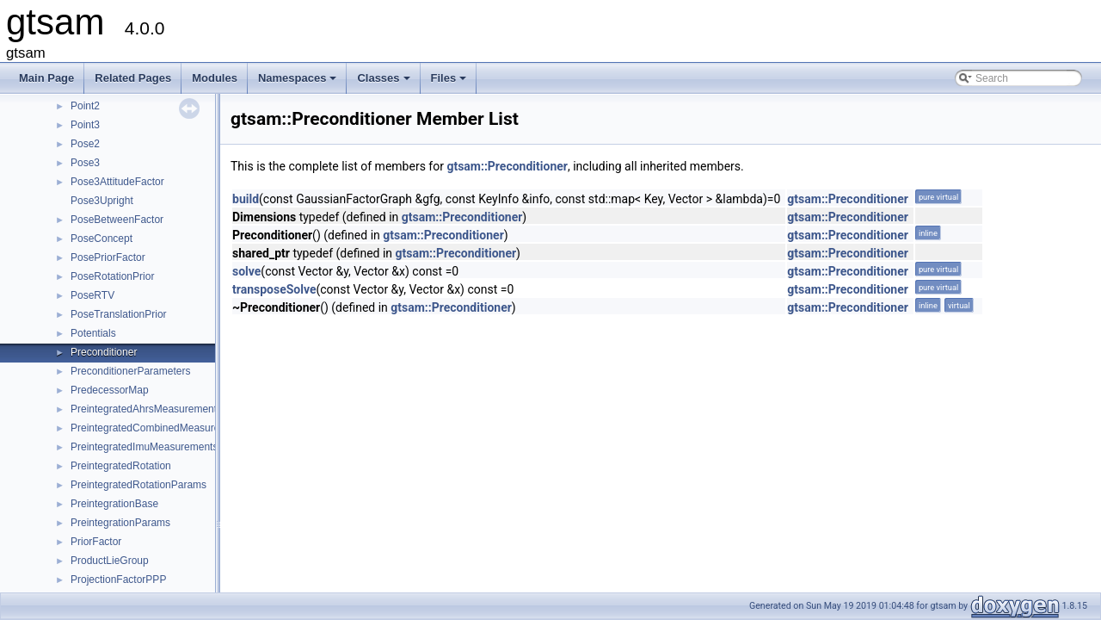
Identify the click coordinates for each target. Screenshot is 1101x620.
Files (450, 82)
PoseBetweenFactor (117, 220)
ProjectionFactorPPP (118, 580)
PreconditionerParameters (130, 371)
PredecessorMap (110, 390)
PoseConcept (101, 238)
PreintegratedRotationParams (138, 485)
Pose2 (85, 144)
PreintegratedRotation (121, 466)
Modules (214, 77)
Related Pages (133, 77)
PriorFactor (96, 542)
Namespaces (299, 82)
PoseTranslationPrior (119, 314)
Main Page (46, 77)
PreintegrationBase (114, 504)
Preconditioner (104, 352)
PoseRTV (92, 295)
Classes (384, 82)
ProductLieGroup (110, 561)
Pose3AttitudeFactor (117, 182)
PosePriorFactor (108, 257)
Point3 (85, 125)
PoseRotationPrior (112, 276)
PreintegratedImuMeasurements (144, 447)
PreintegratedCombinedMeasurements (159, 428)
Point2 (85, 106)
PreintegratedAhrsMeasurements (146, 409)
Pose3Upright (102, 201)
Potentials (93, 333)
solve (246, 271)
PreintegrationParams (120, 523)
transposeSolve (274, 289)
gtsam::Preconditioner (507, 166)
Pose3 (85, 163)
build (245, 199)
